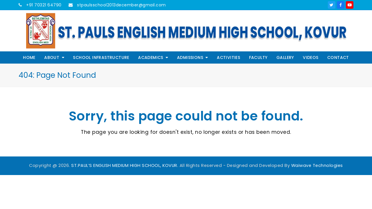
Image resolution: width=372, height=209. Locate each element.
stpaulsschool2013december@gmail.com (121, 5)
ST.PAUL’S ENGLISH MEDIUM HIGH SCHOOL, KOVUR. (124, 165)
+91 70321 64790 (43, 5)
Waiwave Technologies (317, 165)
